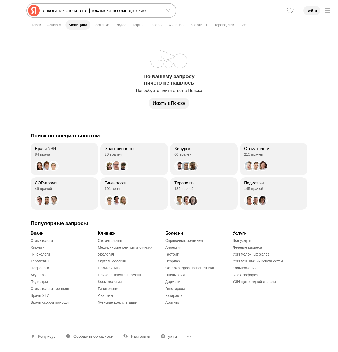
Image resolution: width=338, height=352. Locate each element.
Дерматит (173, 282)
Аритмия (172, 302)
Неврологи (40, 268)
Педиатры (39, 282)
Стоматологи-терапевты (51, 288)
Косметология (110, 282)
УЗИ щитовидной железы (254, 282)
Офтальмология (112, 261)
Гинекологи (40, 254)
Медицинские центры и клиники (125, 247)
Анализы (105, 295)
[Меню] (327, 10)
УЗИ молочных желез (251, 254)
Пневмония (175, 275)
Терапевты (40, 261)
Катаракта (174, 295)
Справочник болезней (184, 240)
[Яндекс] (34, 10)
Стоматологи (42, 240)
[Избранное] (290, 10)
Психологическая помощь (120, 275)
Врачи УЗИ (40, 295)
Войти (312, 11)
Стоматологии (110, 240)
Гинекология (108, 288)
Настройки (140, 336)
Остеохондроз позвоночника (189, 268)
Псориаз (172, 261)
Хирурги (37, 247)
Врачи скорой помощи (50, 302)
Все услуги (242, 240)
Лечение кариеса (247, 247)
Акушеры (38, 275)
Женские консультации (117, 302)
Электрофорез (245, 275)
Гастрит (172, 254)
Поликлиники (109, 268)
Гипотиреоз (175, 288)
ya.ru (172, 336)
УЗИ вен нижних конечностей (258, 261)
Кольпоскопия (245, 268)
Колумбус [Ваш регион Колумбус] (46, 336)
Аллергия (173, 247)
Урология (106, 254)
